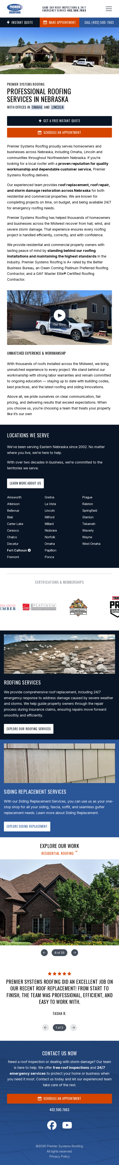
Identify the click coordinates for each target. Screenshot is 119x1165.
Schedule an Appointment (59, 132)
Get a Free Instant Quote (59, 120)
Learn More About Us (25, 483)
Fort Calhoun (19, 550)
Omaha (37, 107)
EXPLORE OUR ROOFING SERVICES (29, 728)
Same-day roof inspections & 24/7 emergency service (64, 9)
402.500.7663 (59, 1109)
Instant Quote (20, 22)
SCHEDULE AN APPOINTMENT (59, 1098)
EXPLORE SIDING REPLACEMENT (27, 826)
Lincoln (58, 107)
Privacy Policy (59, 1156)
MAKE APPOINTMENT (59, 22)
